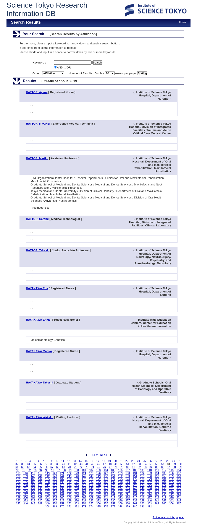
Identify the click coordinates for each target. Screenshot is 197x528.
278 (33, 494)
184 (18, 482)
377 (113, 506)
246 (135, 488)
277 (25, 494)
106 (120, 470)
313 (120, 497)
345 (18, 503)
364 (157, 503)
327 (55, 500)
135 (164, 473)
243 (113, 488)
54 (145, 464)
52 (133, 464)
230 (18, 488)
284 (76, 494)
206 (178, 482)
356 (98, 503)
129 (120, 473)
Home (182, 22)
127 (106, 473)
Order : (48, 73)
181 (164, 479)
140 (33, 476)
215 (76, 485)
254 (25, 491)
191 (69, 482)
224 (142, 485)
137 (178, 473)
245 (128, 488)
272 (157, 491)
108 (135, 470)
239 (84, 488)
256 (40, 491)
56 (156, 464)
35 (34, 464)
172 (98, 479)
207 (18, 485)
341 (157, 500)
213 (62, 485)
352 (69, 503)
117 (33, 473)
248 (149, 488)
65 (40, 467)
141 (40, 476)
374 (91, 506)
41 (69, 464)
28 (161, 461)
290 (120, 494)
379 (128, 506)
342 (164, 500)
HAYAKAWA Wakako (39, 417)
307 (76, 497)
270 (142, 491)
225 (149, 485)
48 (110, 464)
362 (142, 503)
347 (33, 503)
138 (18, 476)
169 (76, 479)
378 (120, 506)
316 (142, 497)
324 (33, 500)
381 (142, 506)
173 (106, 479)
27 (156, 461)
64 (34, 467)
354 (84, 503)
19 (109, 461)
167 (62, 479)
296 (164, 494)
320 (171, 497)
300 (25, 497)
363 (149, 503)
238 (76, 488)
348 (40, 503)
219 (106, 485)
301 (33, 497)
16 (92, 461)
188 (47, 482)
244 (120, 488)
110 (149, 470)
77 (110, 467)
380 (135, 506)
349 (47, 503)
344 (178, 500)
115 (18, 473)
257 (47, 491)
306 (69, 497)
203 (157, 482)
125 (91, 473)
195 (98, 482)
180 (157, 479)
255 (33, 491)
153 (128, 476)
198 (120, 482)
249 (157, 488)
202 (149, 482)
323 (25, 500)
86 (162, 467)
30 (173, 461)
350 (55, 503)
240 (91, 488)
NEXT (103, 455)
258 (55, 491)
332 (91, 500)
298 (178, 494)
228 (171, 485)
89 (180, 467)
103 (98, 470)
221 (120, 485)
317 (149, 497)
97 (58, 470)
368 (47, 506)
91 (23, 470)
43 (80, 464)
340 (149, 500)
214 (69, 485)
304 (55, 497)
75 (98, 467)
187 (40, 482)
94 (40, 470)
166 (55, 479)
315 (135, 497)
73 (86, 467)
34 (28, 464)
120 (55, 473)
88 (174, 467)
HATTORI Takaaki (37, 250)
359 (120, 503)
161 (18, 479)
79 (121, 467)
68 (57, 467)
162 (25, 479)
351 (62, 503)
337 (128, 500)
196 (106, 482)
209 (33, 485)
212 (55, 485)
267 (120, 491)
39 (57, 464)
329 (69, 500)
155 (142, 476)
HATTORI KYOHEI (38, 123)
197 (113, 482)
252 (178, 488)
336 (120, 500)
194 (91, 482)
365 (164, 503)
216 (84, 485)
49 (116, 464)
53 (139, 464)
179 (149, 479)
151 (113, 476)
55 (151, 464)
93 (35, 470)
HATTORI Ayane (36, 92)
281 (55, 494)
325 (40, 500)
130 (128, 473)
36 (40, 464)
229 (178, 485)
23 (132, 461)
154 (135, 476)
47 (104, 464)
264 (98, 491)
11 (62, 461)
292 (135, 494)
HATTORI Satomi (37, 219)
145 (69, 476)
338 (135, 500)
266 (113, 491)
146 (76, 476)
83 (145, 467)
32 (16, 464)
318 (157, 497)
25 (144, 461)
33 (22, 464)
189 (55, 482)
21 (121, 461)
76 (104, 467)
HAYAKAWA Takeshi (39, 382)
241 (98, 488)
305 (62, 497)
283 (69, 494)
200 (135, 482)
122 (69, 473)
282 (62, 494)
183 (178, 479)
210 (40, 485)
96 (52, 470)
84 (151, 467)
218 (98, 485)
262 (84, 491)
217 (91, 485)
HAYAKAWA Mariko (39, 351)
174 (113, 479)
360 (128, 503)
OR (67, 67)
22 (126, 461)
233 (40, 488)
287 (98, 494)
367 (178, 503)
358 (113, 503)
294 (149, 494)
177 (135, 479)
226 (157, 485)
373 (84, 506)
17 (97, 461)
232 (33, 488)
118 (40, 473)
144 (62, 476)
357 (106, 503)
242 (106, 488)
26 (150, 461)
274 (171, 491)
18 (103, 461)
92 (29, 470)
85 (156, 467)
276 (18, 494)
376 (106, 506)
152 (120, 476)
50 (121, 464)
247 (142, 488)
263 (91, 491)
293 (142, 494)
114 (178, 470)
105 (113, 470)
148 (91, 476)
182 (171, 479)
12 (68, 461)
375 (98, 506)
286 (91, 494)
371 (69, 506)
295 (157, 494)
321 (178, 497)
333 (98, 500)
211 (47, 485)
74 (92, 467)
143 (55, 476)
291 (128, 494)
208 (25, 485)
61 (16, 467)
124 (84, 473)
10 (56, 461)
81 (133, 467)
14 (80, 461)
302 (40, 497)
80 (127, 467)
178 (142, 479)
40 (63, 464)
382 (149, 506)
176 (128, 479)
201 (142, 482)
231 (25, 488)
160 (178, 476)
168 (69, 479)
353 (76, 503)
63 (28, 467)
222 (128, 485)
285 (84, 494)
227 (164, 485)
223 (135, 485)
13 (74, 461)
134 (157, 473)
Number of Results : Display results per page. (103, 73)
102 (91, 470)
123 (76, 473)
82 (139, 467)
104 (105, 470)
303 (47, 497)
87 (168, 467)
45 (92, 464)
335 (113, 500)
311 (106, 497)
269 (135, 491)
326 (47, 500)
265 (106, 491)
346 (25, 503)
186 (33, 482)
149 (98, 476)
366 (171, 503)
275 (178, 491)
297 (171, 494)
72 (80, 467)
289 (113, 494)
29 (167, 461)
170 (84, 479)
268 (128, 491)
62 (22, 467)
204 (164, 482)
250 (164, 488)
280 (47, 494)
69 (63, 467)
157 (157, 476)
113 (171, 470)
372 (76, 506)
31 (179, 461)
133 (149, 473)
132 (142, 473)
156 (149, 476)
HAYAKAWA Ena (37, 288)
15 (86, 461)
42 (75, 464)
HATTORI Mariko (37, 158)
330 (76, 500)
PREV (94, 455)
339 (142, 500)
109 (142, 470)
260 (69, 491)
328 (62, 500)
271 (149, 491)
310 (98, 497)
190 (62, 482)
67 (51, 467)
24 (138, 461)
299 (18, 497)
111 (157, 470)
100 (76, 470)
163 (33, 479)
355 (91, 503)
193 (84, 482)
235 (55, 488)
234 (47, 488)
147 (84, 476)
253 (18, 491)
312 (113, 497)
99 (70, 470)
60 (180, 464)
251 (171, 488)
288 (106, 494)
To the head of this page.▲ (168, 517)
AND (59, 67)
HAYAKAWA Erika (38, 319)
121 (62, 473)
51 (127, 464)
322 (18, 500)
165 (47, 479)
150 (106, 476)
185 (25, 482)
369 (55, 506)
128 (113, 473)
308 (84, 497)
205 (171, 482)
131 (135, 473)
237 (69, 488)
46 (98, 464)
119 (47, 473)
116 (25, 473)
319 (164, 497)
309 (91, 497)
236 (62, 488)
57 (162, 464)
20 (115, 461)
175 (120, 479)
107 (127, 470)
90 (17, 470)
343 (171, 500)
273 (164, 491)
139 (25, 476)
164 (40, 479)
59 (174, 464)
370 (62, 506)
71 (75, 467)
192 (76, 482)
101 (84, 470)
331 (84, 500)
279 (40, 494)
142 (47, 476)
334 (106, 500)
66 (46, 467)
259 (62, 491)
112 (164, 470)
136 (171, 473)
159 (171, 476)
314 (128, 497)
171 (91, 479)
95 (46, 470)
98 (64, 470)
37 (46, 464)
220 (113, 485)
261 (76, 491)
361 (135, 503)
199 (128, 482)
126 (98, 473)
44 (86, 464)
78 (116, 467)
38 (51, 464)
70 (69, 467)
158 (164, 476)
